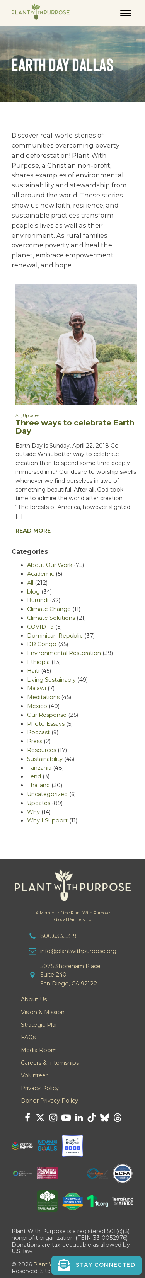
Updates (31, 415)
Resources (41, 750)
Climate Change (49, 609)
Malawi (36, 688)
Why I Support (47, 820)
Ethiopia (38, 662)
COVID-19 (40, 626)
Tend (34, 776)
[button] (96, 1265)
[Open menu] (125, 13)
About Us (34, 999)
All (18, 415)
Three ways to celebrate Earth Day (75, 427)
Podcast (38, 732)
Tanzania (39, 767)
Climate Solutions (51, 617)
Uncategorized (47, 794)
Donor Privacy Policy (49, 1100)
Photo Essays (46, 723)
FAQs (28, 1037)
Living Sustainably (51, 679)
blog (33, 591)
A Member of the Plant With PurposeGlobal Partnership (73, 916)
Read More (33, 530)
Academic (40, 573)
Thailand (38, 785)
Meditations (43, 697)
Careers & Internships (50, 1062)
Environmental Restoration (64, 653)
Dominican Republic (55, 635)
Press (34, 741)
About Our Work (49, 565)
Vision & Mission (43, 1012)
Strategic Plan (40, 1024)
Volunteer (34, 1075)
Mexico (37, 706)
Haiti (33, 670)
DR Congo (41, 644)
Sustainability (45, 759)
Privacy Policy (40, 1088)
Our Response (47, 714)
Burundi (37, 600)
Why (33, 811)
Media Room (39, 1050)
